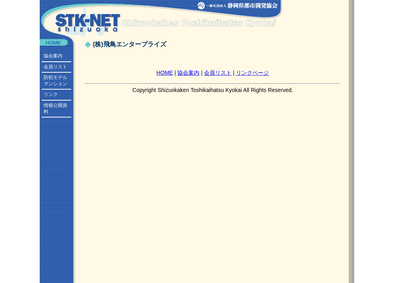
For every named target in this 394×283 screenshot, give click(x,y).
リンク (51, 94)
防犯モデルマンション (55, 80)
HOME (164, 73)
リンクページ (252, 73)
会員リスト (55, 67)
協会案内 (53, 56)
